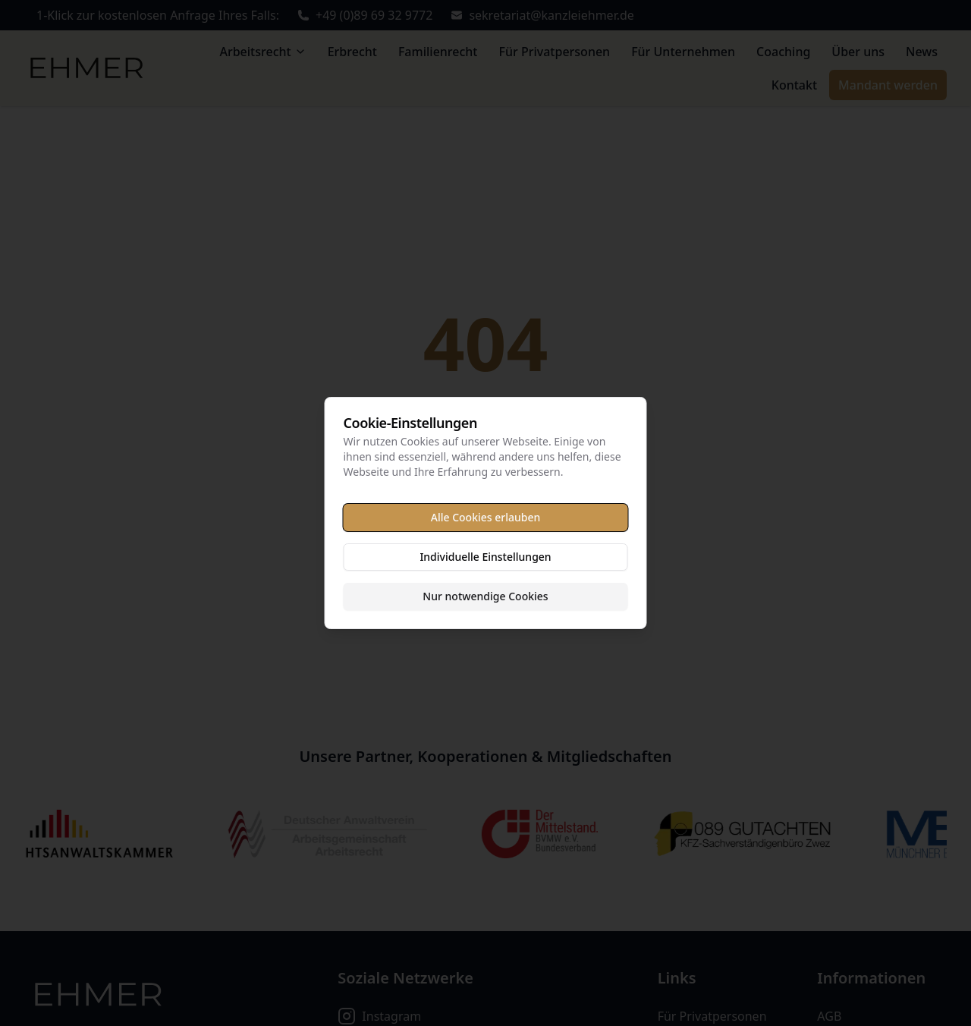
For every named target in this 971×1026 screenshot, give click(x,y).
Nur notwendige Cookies (485, 596)
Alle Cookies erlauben (486, 517)
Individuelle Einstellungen (485, 556)
